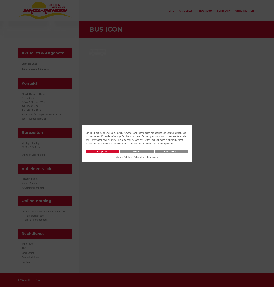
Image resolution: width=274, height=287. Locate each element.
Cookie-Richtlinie (124, 157)
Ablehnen (137, 151)
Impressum (152, 157)
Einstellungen (171, 151)
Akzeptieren (102, 151)
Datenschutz (140, 157)
